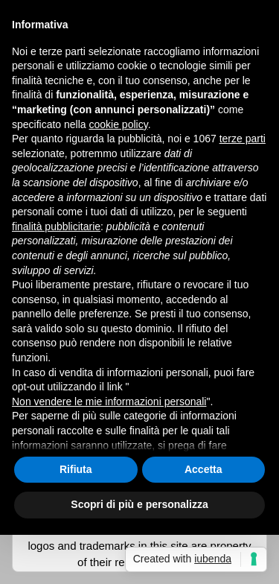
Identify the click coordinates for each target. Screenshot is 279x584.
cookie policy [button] (118, 124)
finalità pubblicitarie (56, 226)
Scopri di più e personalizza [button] (139, 504)
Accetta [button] (203, 469)
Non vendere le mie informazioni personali (109, 401)
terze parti (242, 139)
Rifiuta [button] (76, 469)
